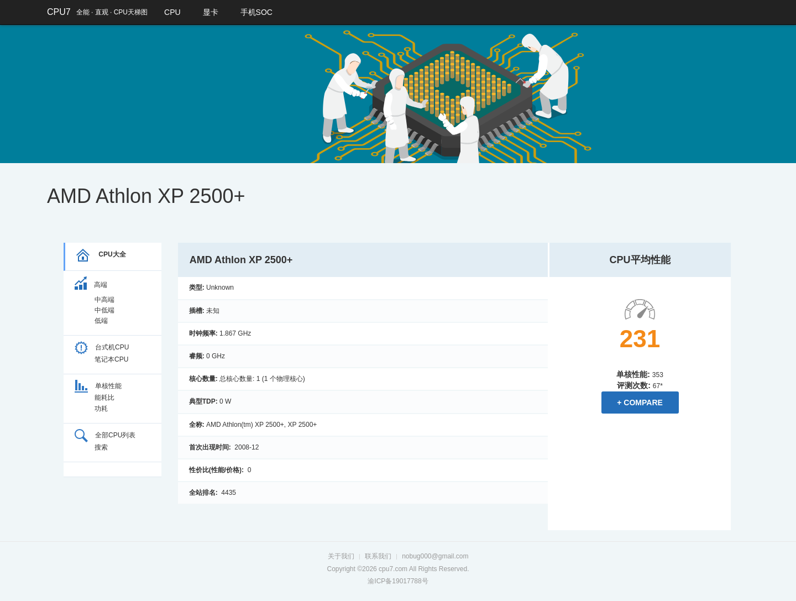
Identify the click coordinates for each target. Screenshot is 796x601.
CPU (172, 12)
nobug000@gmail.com (435, 556)
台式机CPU (102, 347)
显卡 (210, 12)
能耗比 (104, 397)
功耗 (101, 408)
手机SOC (256, 12)
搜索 (101, 447)
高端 (91, 285)
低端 (101, 321)
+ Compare (640, 402)
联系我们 (378, 556)
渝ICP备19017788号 (398, 581)
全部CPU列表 (105, 435)
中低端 (104, 310)
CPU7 (59, 12)
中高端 (104, 300)
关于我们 (341, 556)
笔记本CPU (111, 359)
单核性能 (98, 386)
